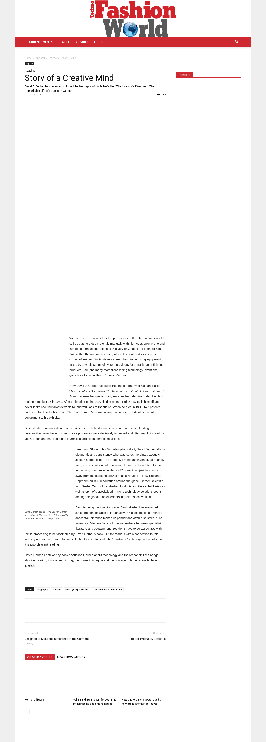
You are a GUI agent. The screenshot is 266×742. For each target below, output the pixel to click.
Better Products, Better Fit (148, 639)
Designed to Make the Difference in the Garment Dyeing (57, 641)
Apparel (82, 42)
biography (43, 589)
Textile (64, 42)
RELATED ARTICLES (39, 657)
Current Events (40, 42)
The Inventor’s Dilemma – (107, 589)
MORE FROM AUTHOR (71, 657)
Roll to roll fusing (35, 699)
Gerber (57, 589)
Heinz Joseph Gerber (77, 589)
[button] (236, 42)
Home (28, 58)
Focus (98, 42)
